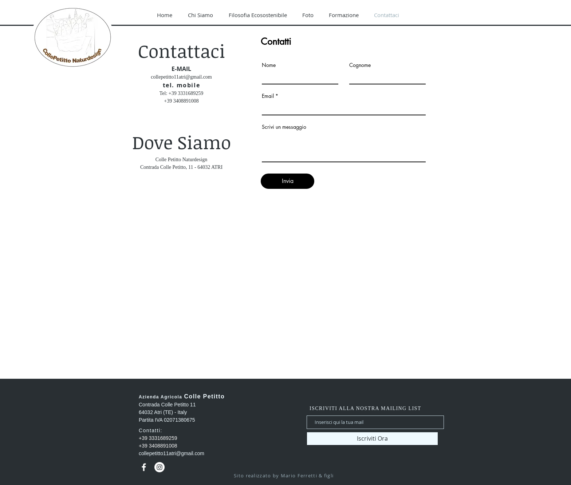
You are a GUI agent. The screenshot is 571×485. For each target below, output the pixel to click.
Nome (269, 65)
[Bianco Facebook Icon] (144, 467)
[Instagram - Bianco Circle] (159, 467)
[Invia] (287, 181)
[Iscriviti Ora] (372, 438)
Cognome (360, 65)
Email (268, 96)
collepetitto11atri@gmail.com (181, 77)
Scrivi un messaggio (284, 127)
